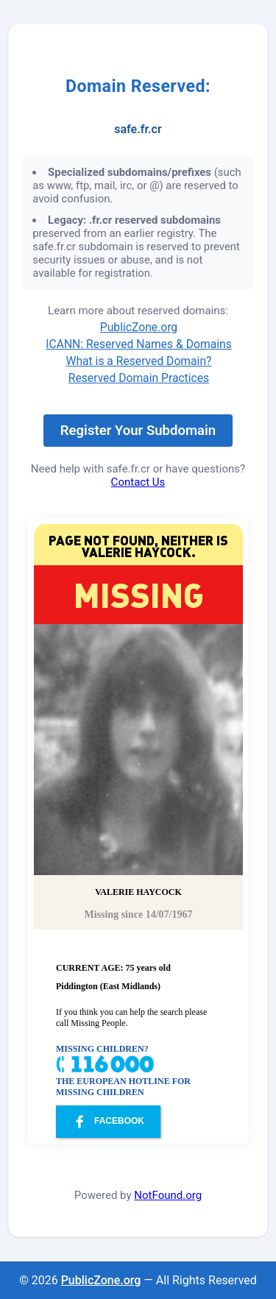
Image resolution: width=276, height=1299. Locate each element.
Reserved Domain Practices (138, 378)
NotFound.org (168, 1195)
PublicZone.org (138, 327)
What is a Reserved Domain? (139, 361)
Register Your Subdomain (138, 430)
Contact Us (138, 482)
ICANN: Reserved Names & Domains (139, 344)
